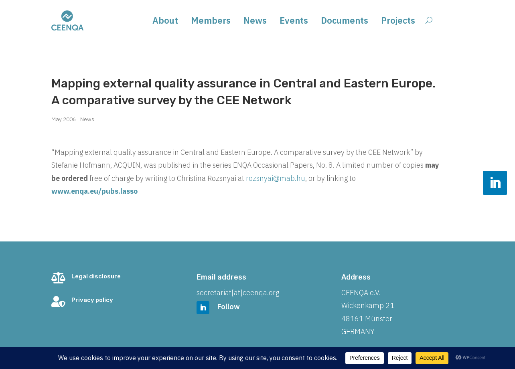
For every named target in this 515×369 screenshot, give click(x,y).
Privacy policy (92, 300)
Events (294, 22)
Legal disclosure (96, 276)
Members (211, 22)
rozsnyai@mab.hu (275, 178)
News (255, 22)
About (165, 22)
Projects (398, 22)
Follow (228, 306)
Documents (344, 22)
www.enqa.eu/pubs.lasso (94, 191)
